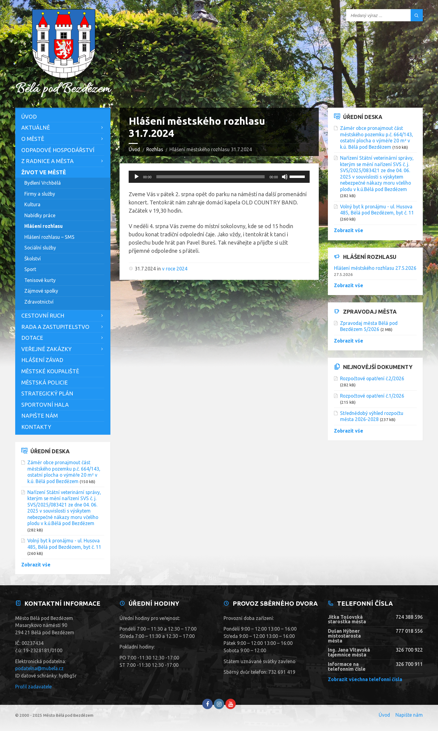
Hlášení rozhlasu (43, 226)
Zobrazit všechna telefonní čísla (365, 679)
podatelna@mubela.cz (39, 668)
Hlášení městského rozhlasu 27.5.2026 (375, 268)
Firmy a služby (39, 194)
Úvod (134, 149)
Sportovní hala (45, 405)
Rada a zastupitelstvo (55, 327)
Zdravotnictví (39, 302)
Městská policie (44, 382)
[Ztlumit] (285, 177)
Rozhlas (154, 149)
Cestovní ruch (42, 315)
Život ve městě (43, 172)
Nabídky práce (39, 215)
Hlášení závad (42, 360)
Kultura (32, 204)
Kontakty (36, 427)
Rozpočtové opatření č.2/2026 (372, 378)
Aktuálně (35, 127)
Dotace (32, 338)
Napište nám (39, 415)
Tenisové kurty (40, 280)
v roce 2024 (174, 268)
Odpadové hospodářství (57, 150)
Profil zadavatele (33, 686)
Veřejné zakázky (46, 349)
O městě (32, 139)
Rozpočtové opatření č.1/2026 (372, 396)
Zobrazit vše (35, 564)
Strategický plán (47, 393)
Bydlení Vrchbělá (42, 183)
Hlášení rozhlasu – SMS (49, 237)
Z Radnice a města (47, 161)
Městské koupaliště (50, 371)
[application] (219, 177)
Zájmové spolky (41, 291)
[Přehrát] (137, 177)
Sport (30, 269)
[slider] (210, 176)
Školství (32, 258)
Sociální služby (40, 247)
